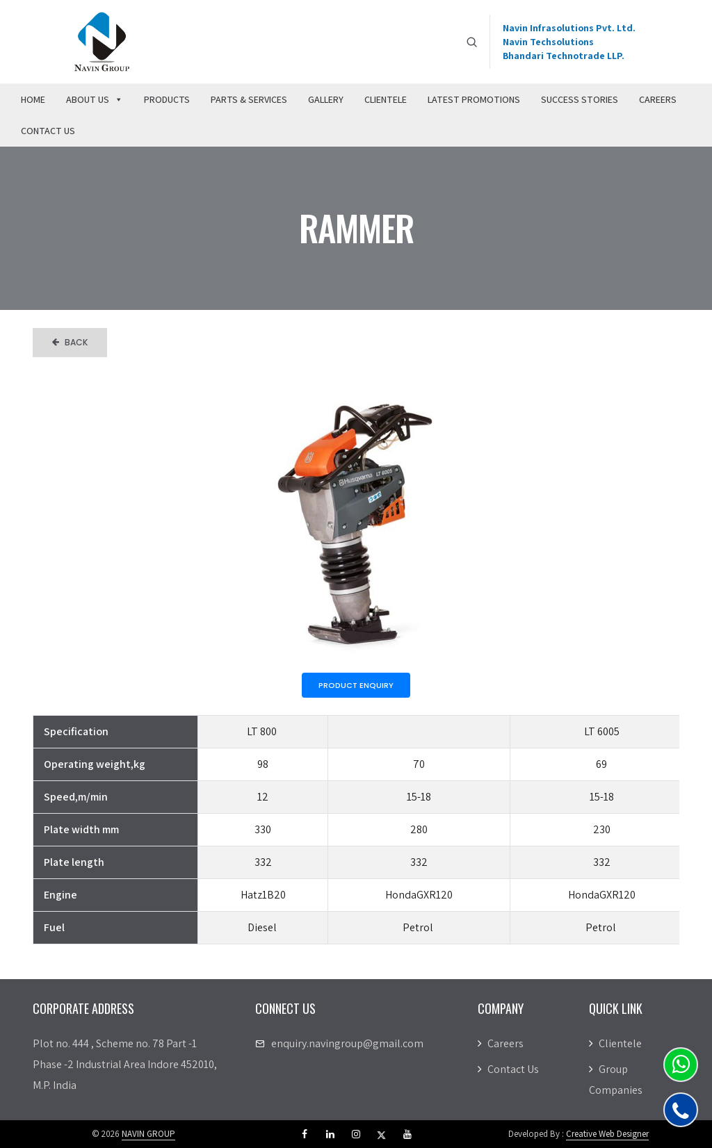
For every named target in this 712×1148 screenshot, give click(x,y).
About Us (94, 99)
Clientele (385, 99)
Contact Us (48, 130)
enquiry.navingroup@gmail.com (347, 1043)
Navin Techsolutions (548, 41)
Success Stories (579, 99)
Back (70, 342)
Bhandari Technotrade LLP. (563, 55)
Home (33, 99)
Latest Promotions (474, 99)
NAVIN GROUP (148, 1134)
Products (167, 99)
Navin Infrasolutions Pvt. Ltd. (569, 28)
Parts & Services (249, 99)
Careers (658, 99)
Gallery (325, 99)
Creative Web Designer (607, 1134)
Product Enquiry (356, 685)
